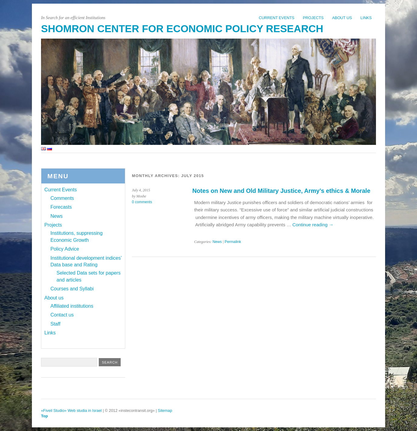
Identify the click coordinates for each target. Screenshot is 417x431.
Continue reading (312, 224)
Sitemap (165, 410)
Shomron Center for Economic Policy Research (182, 28)
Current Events (276, 17)
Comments (62, 198)
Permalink (233, 242)
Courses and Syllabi (72, 288)
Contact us (62, 314)
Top (44, 416)
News (217, 242)
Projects (313, 17)
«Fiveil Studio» (54, 410)
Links (366, 17)
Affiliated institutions (71, 306)
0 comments (142, 202)
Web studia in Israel (85, 410)
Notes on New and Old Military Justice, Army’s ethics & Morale (281, 190)
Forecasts (61, 207)
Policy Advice (64, 248)
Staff (55, 324)
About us (342, 17)
